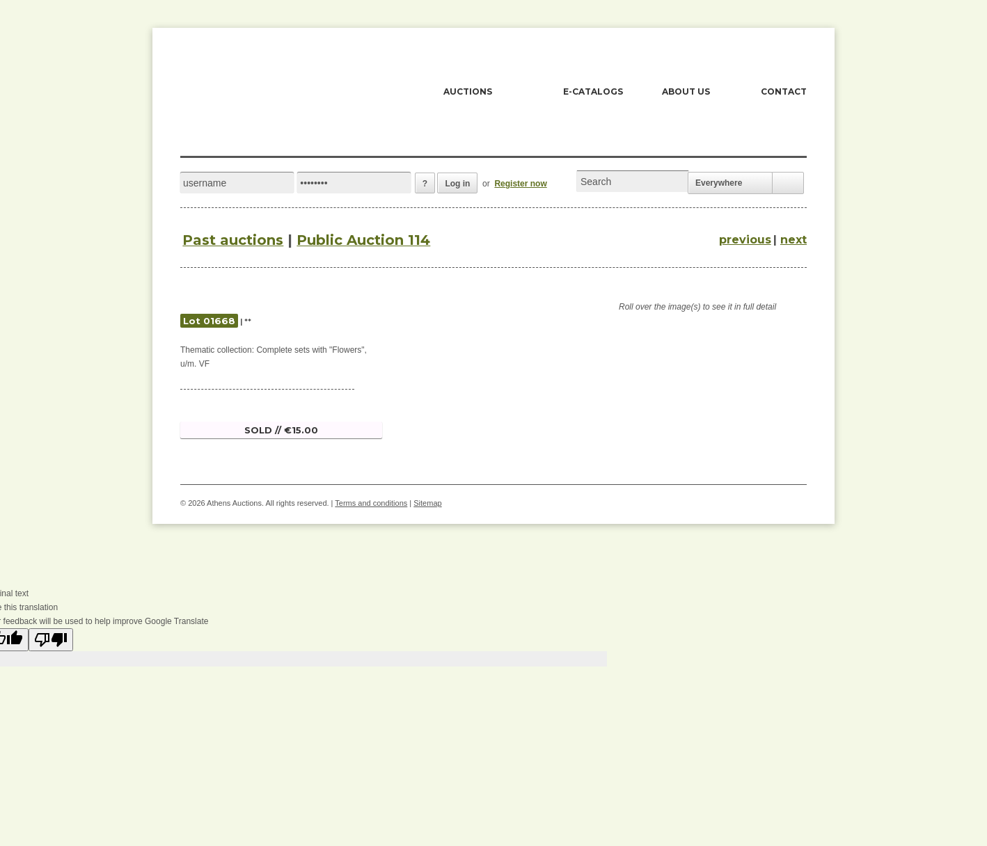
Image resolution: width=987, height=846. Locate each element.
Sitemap (427, 503)
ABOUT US (686, 91)
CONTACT (784, 91)
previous (745, 239)
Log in (457, 184)
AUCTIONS (467, 91)
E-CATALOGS (593, 91)
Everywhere (718, 183)
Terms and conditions (371, 503)
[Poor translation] (51, 639)
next (793, 239)
